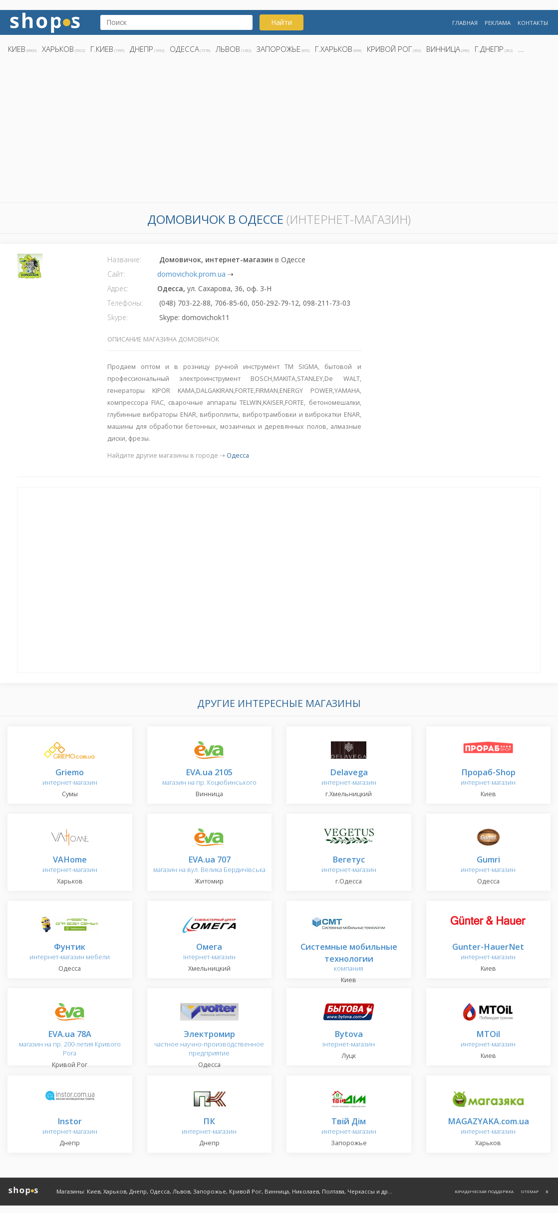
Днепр (141, 49)
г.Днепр (489, 49)
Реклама (498, 22)
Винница (443, 49)
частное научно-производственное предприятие (209, 1044)
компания (348, 958)
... (521, 49)
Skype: (117, 317)
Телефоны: (125, 303)
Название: (124, 259)
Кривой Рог (389, 49)
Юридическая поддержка (484, 1191)
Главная (465, 22)
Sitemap (530, 1191)
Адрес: (117, 288)
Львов (228, 49)
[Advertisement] (279, 131)
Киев (16, 49)
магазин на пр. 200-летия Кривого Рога (70, 1044)
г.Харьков (333, 49)
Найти (281, 22)
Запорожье (278, 49)
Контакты (533, 22)
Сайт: (116, 274)
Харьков (58, 49)
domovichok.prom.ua (191, 274)
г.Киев (101, 49)
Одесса (184, 49)
